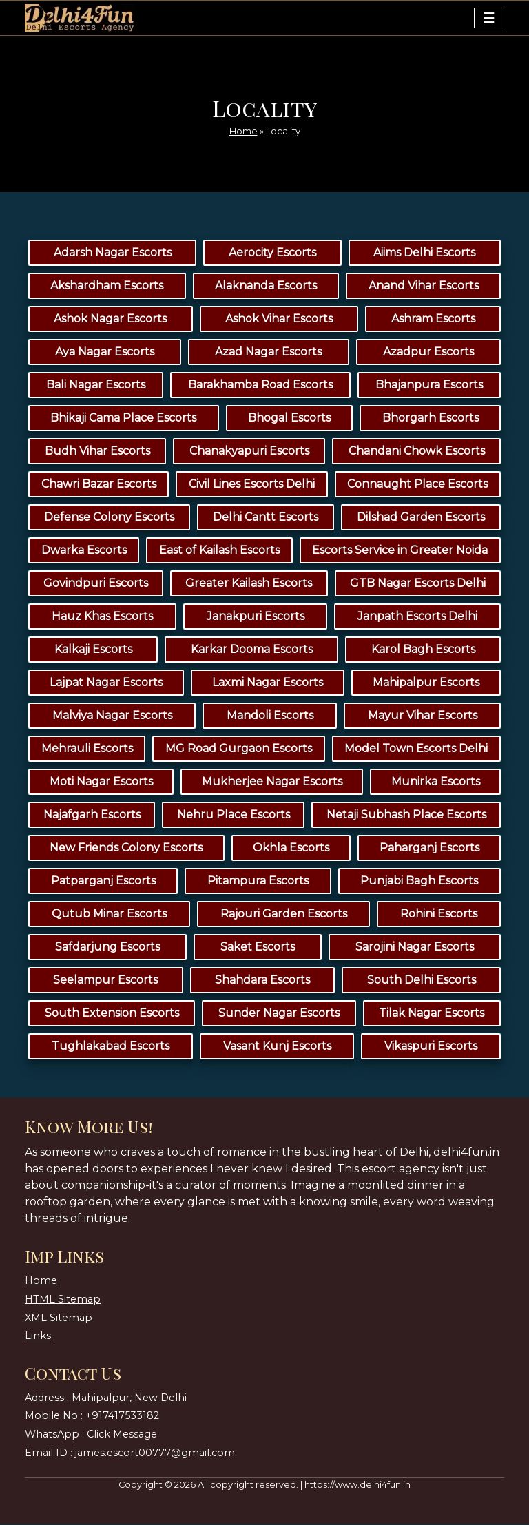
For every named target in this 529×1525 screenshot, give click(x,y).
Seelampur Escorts (105, 980)
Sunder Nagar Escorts (279, 1013)
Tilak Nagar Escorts (431, 1013)
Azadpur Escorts (428, 352)
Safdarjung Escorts (107, 947)
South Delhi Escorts (421, 980)
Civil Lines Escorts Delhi (252, 484)
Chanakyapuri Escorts (249, 451)
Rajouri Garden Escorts (283, 914)
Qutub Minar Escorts (109, 914)
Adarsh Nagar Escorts (113, 253)
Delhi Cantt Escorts (265, 517)
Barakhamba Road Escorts (260, 385)
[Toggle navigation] (489, 18)
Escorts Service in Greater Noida (400, 550)
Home (243, 130)
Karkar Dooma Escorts (252, 649)
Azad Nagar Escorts (268, 352)
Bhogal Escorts (289, 418)
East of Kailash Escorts (219, 550)
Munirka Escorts (435, 782)
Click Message (122, 1434)
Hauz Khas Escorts (102, 616)
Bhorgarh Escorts (430, 418)
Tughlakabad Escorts (110, 1046)
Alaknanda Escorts (266, 286)
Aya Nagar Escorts (104, 352)
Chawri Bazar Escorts (98, 484)
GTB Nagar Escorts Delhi (418, 583)
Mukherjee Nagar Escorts (272, 782)
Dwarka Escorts (84, 550)
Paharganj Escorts (429, 848)
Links (38, 1335)
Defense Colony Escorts (109, 517)
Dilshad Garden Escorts (421, 517)
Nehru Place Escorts (233, 815)
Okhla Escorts (291, 848)
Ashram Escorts (433, 319)
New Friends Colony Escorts (126, 848)
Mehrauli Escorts (87, 749)
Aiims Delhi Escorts (424, 253)
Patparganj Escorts (103, 881)
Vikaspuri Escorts (430, 1046)
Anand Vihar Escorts (424, 286)
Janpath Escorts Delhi (417, 616)
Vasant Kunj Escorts (277, 1046)
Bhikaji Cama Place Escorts (123, 418)
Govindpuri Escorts (95, 583)
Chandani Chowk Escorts (417, 451)
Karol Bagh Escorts (423, 649)
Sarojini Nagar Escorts (414, 947)
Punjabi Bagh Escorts (419, 881)
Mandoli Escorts (270, 716)
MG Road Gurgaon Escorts (238, 749)
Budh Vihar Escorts (97, 451)
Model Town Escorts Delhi (416, 749)
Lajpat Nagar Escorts (106, 682)
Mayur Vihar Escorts (422, 716)
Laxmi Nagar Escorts (267, 682)
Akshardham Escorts (106, 286)
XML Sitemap (58, 1317)
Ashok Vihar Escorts (279, 319)
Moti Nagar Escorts (101, 782)
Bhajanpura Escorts (429, 385)
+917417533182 (122, 1416)
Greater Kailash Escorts (248, 583)
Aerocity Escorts (272, 253)
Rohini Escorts (438, 914)
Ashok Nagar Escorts (110, 319)
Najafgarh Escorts (92, 815)
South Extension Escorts (112, 1013)
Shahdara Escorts (262, 980)
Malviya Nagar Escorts (112, 716)
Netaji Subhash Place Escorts (406, 815)
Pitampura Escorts (258, 881)
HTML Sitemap (63, 1299)
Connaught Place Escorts (417, 484)
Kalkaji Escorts (93, 649)
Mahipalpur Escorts (426, 682)
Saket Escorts (257, 947)
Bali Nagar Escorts (95, 385)
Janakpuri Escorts (255, 616)
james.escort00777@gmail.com (155, 1452)
